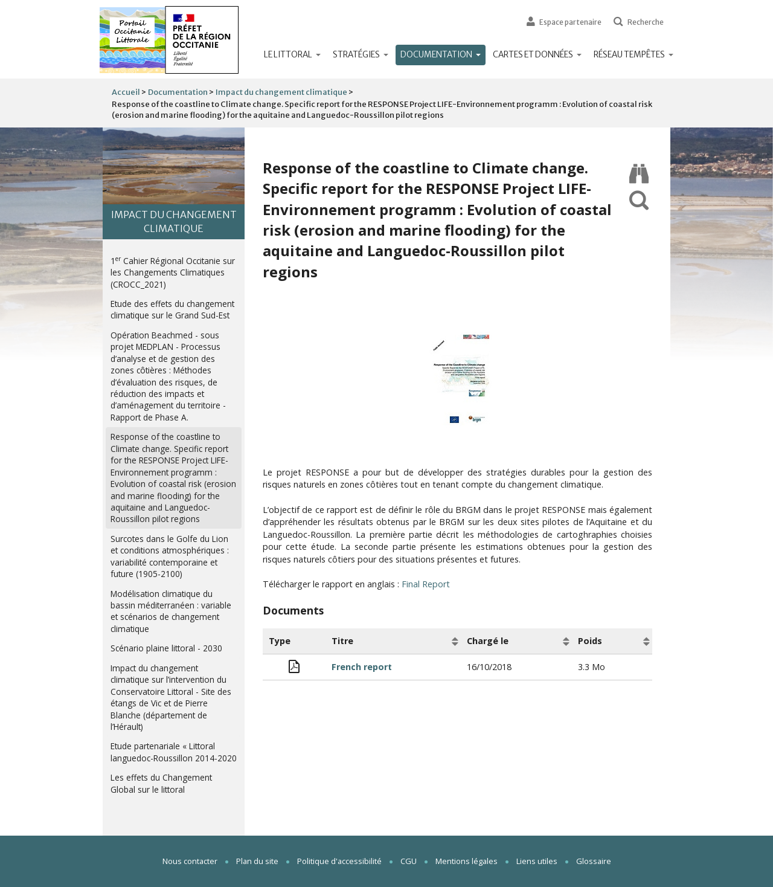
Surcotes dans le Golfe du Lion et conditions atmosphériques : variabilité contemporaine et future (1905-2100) (170, 556)
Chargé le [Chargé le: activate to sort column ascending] (487, 641)
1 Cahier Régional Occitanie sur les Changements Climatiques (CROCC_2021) (173, 272)
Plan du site (257, 861)
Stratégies (360, 55)
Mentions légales (466, 861)
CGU (408, 861)
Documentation (443, 54)
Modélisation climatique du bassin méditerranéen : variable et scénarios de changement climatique (171, 611)
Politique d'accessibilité (339, 861)
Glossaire (593, 861)
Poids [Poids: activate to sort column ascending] (590, 641)
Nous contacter (189, 861)
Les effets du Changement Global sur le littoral (161, 783)
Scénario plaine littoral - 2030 (166, 648)
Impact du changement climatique (281, 92)
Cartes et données (537, 55)
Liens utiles (536, 861)
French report (362, 667)
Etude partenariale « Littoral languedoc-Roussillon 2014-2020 (174, 751)
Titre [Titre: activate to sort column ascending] (342, 641)
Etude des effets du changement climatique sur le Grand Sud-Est (172, 309)
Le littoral (292, 55)
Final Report (426, 584)
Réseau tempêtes (633, 55)
